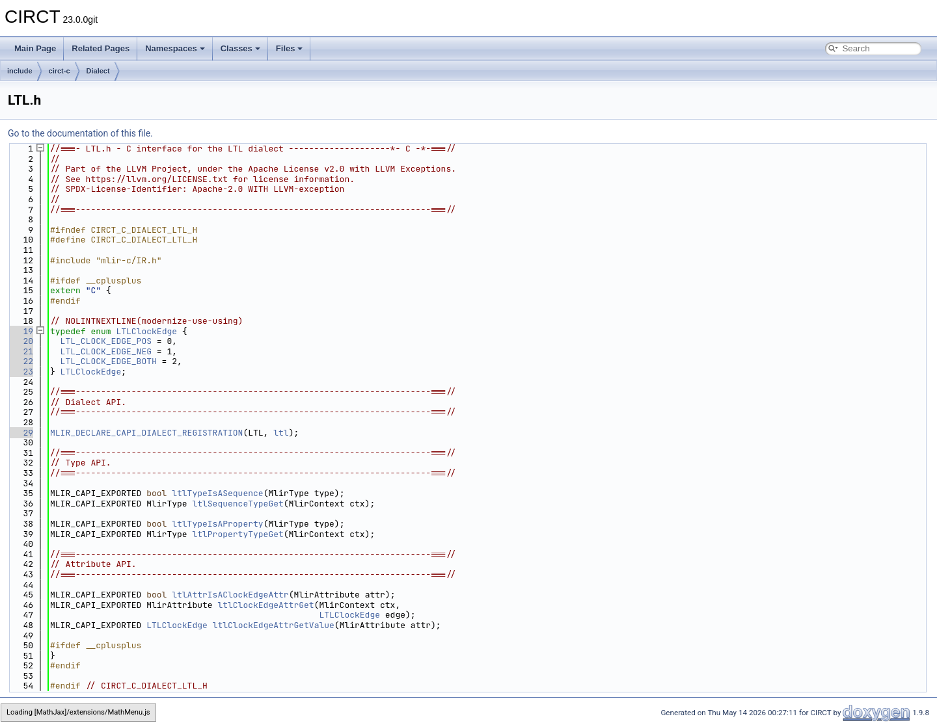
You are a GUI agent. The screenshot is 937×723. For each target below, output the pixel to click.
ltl (280, 432)
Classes (240, 48)
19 (20, 331)
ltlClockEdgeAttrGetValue (273, 625)
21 (20, 351)
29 (20, 432)
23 (20, 371)
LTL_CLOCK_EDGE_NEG (106, 351)
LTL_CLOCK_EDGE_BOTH (109, 361)
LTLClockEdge (146, 331)
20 (20, 341)
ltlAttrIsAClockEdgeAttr (230, 594)
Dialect (98, 71)
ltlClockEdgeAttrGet (265, 605)
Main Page (35, 48)
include (20, 71)
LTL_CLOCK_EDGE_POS (106, 341)
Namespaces (175, 48)
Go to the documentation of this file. (80, 133)
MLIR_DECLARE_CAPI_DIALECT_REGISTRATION (146, 432)
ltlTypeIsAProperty (217, 523)
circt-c (59, 71)
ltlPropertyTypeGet (237, 534)
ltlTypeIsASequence (217, 493)
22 (20, 361)
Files (289, 48)
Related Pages (100, 48)
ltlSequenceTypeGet (237, 503)
